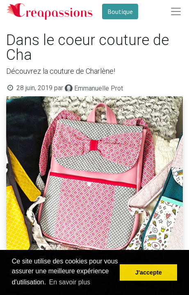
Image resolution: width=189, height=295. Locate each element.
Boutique (120, 11)
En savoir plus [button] (70, 282)
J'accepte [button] (148, 272)
